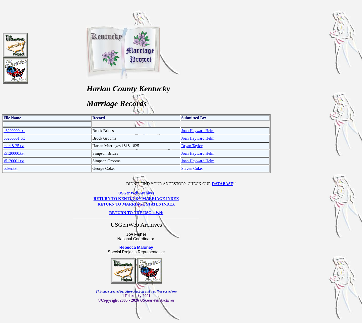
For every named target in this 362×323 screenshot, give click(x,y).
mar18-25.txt (14, 146)
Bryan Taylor (191, 146)
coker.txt (11, 168)
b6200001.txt (14, 138)
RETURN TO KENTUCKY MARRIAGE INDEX (136, 198)
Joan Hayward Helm (197, 131)
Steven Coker (192, 168)
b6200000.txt (14, 131)
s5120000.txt (14, 153)
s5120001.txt (14, 161)
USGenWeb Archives (136, 193)
